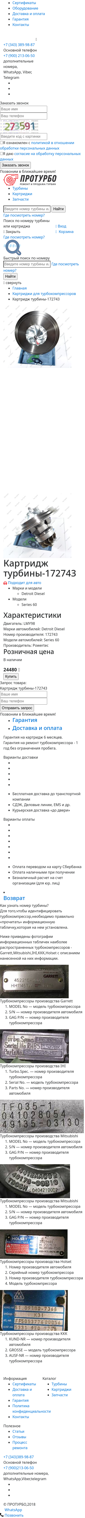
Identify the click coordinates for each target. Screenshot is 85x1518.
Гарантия (20, 19)
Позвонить (12, 1515)
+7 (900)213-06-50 (18, 1467)
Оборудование (25, 8)
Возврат (14, 898)
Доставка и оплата (28, 13)
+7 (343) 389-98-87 (19, 44)
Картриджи (22, 193)
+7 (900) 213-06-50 (19, 39)
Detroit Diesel (33, 593)
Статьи (18, 1431)
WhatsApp (11, 1509)
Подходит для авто (24, 582)
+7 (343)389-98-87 (18, 1456)
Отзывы (19, 1436)
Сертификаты (24, 2)
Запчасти (20, 199)
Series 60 (29, 604)
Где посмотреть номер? (24, 215)
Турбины (20, 188)
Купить (11, 676)
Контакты (20, 24)
